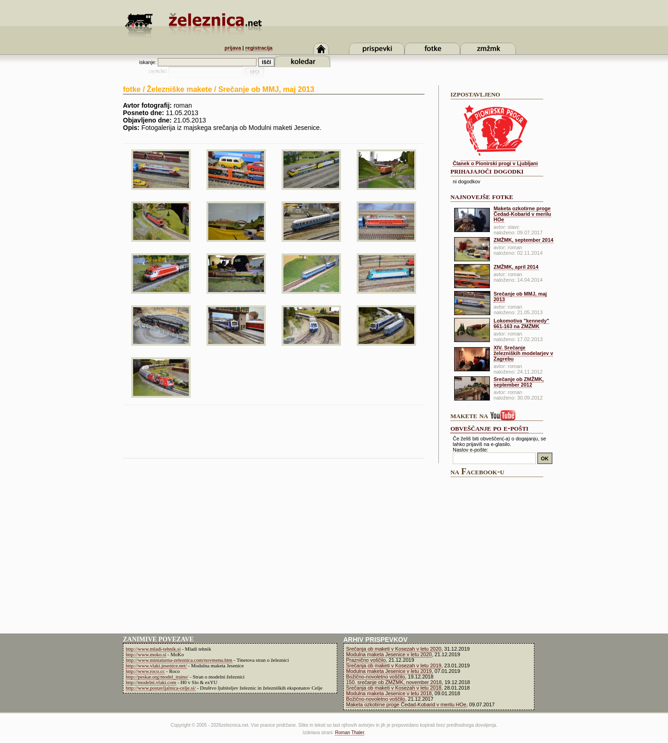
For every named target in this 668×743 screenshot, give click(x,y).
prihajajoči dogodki (487, 170)
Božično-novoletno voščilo (375, 676)
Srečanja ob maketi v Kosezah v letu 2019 (393, 665)
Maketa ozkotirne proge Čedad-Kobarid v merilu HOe (522, 214)
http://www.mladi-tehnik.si (153, 649)
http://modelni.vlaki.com (151, 682)
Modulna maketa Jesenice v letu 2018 (389, 693)
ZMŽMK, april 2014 (516, 267)
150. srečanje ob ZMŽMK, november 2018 (394, 682)
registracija (259, 48)
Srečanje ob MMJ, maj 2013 (520, 296)
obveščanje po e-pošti (489, 428)
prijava (233, 48)
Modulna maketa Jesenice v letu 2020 (389, 654)
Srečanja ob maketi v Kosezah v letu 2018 (393, 688)
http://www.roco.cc (145, 671)
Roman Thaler (349, 732)
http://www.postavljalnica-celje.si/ (161, 688)
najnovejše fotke (481, 196)
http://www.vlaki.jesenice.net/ (156, 665)
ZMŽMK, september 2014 (523, 240)
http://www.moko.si (146, 654)
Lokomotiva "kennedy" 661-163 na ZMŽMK (521, 323)
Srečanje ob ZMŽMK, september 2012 (519, 382)
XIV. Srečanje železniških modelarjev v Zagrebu (523, 353)
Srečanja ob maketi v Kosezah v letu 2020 (393, 649)
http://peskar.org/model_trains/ (157, 676)
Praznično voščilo (366, 660)
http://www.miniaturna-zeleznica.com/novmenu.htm (179, 660)
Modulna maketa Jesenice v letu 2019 (389, 671)
